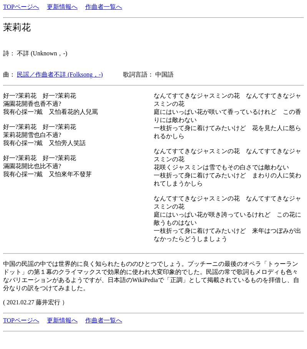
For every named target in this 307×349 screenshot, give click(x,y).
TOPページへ (21, 6)
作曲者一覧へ (103, 6)
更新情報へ (62, 6)
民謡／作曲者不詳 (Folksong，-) (60, 74)
